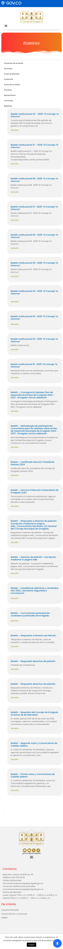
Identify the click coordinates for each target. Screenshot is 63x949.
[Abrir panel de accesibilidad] (57, 943)
